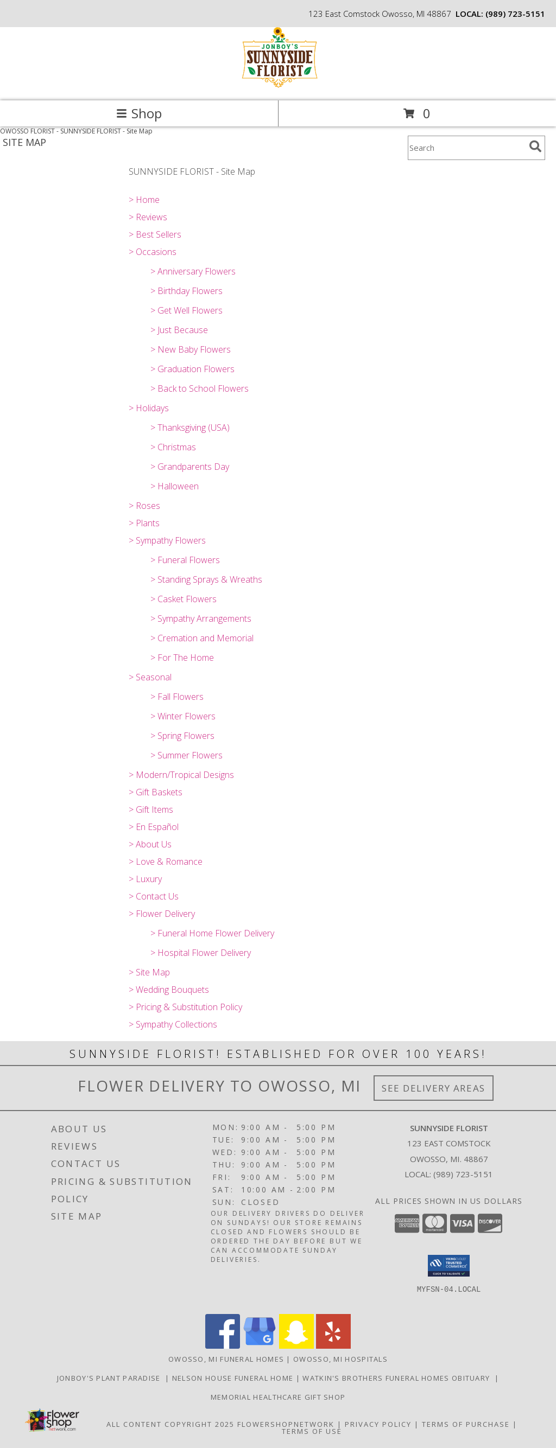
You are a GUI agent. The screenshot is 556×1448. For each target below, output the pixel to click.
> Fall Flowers (177, 697)
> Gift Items (151, 809)
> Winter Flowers (183, 716)
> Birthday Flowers (186, 291)
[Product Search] (466, 148)
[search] (535, 146)
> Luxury (145, 879)
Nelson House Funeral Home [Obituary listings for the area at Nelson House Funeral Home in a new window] (234, 1378)
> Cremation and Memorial (202, 638)
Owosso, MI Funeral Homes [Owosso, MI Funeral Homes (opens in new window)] (226, 1359)
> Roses (144, 506)
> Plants (144, 523)
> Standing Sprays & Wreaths (206, 579)
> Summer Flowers (186, 755)
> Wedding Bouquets (169, 990)
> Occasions (152, 252)
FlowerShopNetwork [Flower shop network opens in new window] (285, 1424)
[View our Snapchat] (296, 1346)
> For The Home (182, 658)
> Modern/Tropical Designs (181, 775)
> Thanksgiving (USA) (190, 427)
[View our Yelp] (333, 1346)
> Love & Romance (166, 861)
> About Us (150, 844)
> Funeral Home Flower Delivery (212, 933)
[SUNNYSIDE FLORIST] (278, 85)
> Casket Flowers (183, 599)
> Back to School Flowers (199, 388)
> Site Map (149, 972)
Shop (139, 113)
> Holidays (149, 408)
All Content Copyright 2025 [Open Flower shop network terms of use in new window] (170, 1424)
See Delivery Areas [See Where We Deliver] (433, 1088)
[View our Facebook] (222, 1346)
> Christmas (173, 447)
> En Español (154, 827)
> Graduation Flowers (192, 369)
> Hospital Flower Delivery (200, 953)
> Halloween (174, 486)
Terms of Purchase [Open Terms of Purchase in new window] (466, 1424)
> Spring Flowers (182, 736)
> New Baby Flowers (190, 349)
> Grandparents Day (189, 467)
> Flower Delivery (162, 914)
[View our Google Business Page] (259, 1346)
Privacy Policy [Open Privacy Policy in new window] (378, 1424)
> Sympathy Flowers (167, 540)
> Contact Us (154, 896)
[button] (449, 1266)
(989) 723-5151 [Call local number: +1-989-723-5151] (515, 13)
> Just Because (179, 330)
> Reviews (148, 217)
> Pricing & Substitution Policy (185, 1007)
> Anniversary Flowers (193, 271)
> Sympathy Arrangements (200, 618)
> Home (144, 200)
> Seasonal (150, 677)
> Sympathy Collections (173, 1024)
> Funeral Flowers (185, 560)
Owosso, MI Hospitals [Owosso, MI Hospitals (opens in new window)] (340, 1359)
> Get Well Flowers (186, 310)
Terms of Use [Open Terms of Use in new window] (312, 1431)
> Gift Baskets (155, 792)
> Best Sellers (155, 234)
